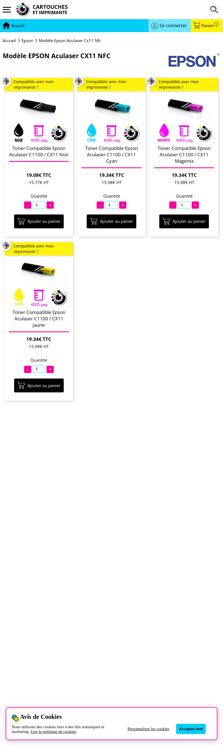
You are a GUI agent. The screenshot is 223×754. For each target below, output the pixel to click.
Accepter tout (191, 729)
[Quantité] (39, 205)
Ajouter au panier (38, 221)
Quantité (38, 196)
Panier (210, 25)
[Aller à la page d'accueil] (17, 26)
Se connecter (173, 25)
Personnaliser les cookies (148, 729)
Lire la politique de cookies (53, 731)
